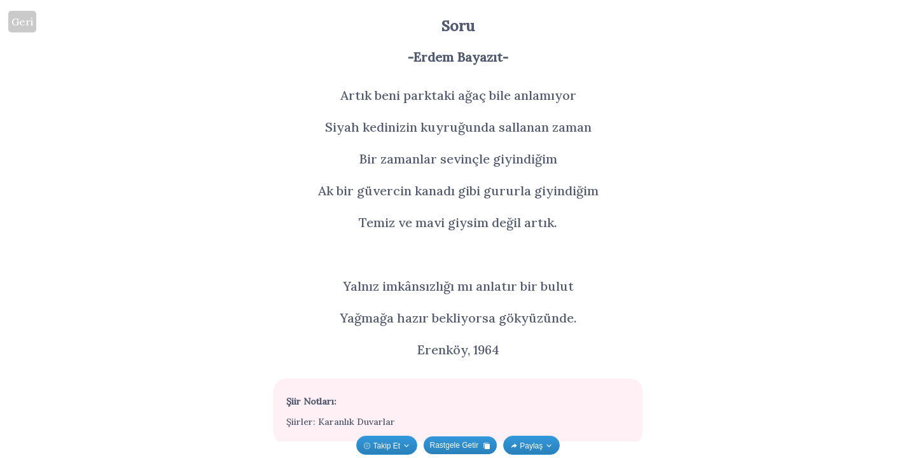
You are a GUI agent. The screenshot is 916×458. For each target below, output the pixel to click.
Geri (22, 21)
